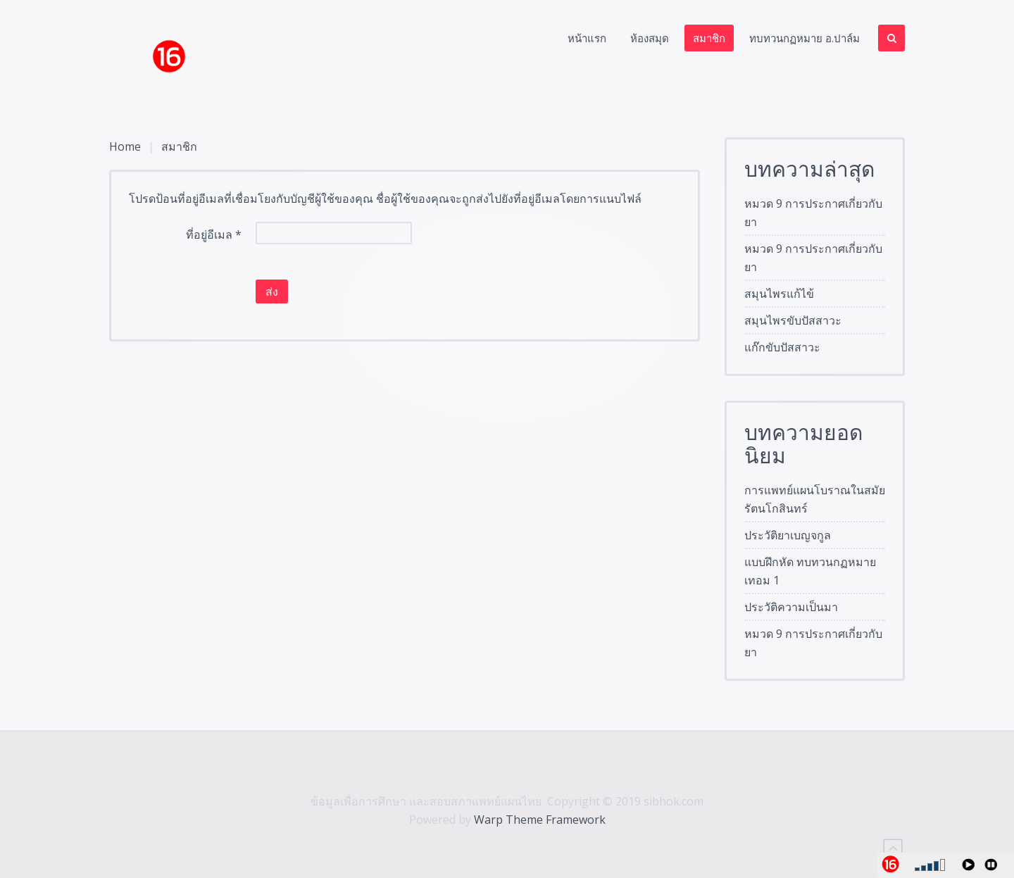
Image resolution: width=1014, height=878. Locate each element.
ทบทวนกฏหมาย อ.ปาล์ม (804, 38)
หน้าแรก (587, 38)
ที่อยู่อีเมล (214, 234)
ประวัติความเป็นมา (791, 607)
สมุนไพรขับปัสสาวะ (792, 320)
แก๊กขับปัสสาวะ (782, 347)
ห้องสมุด (649, 38)
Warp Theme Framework (540, 819)
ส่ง (271, 291)
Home (125, 146)
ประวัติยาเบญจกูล (787, 535)
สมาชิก (709, 38)
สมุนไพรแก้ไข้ (779, 293)
